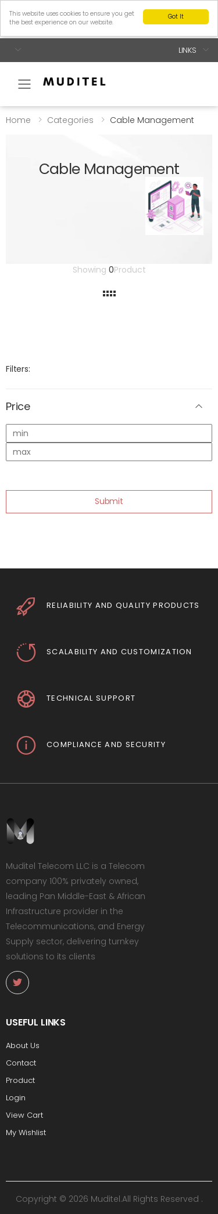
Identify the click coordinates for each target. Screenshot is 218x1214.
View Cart (24, 1115)
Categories (70, 119)
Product (20, 1080)
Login (16, 1097)
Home (18, 119)
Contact (21, 1062)
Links (187, 49)
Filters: (18, 369)
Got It (176, 16)
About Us (23, 1045)
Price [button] (18, 407)
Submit (109, 501)
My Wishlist (26, 1132)
